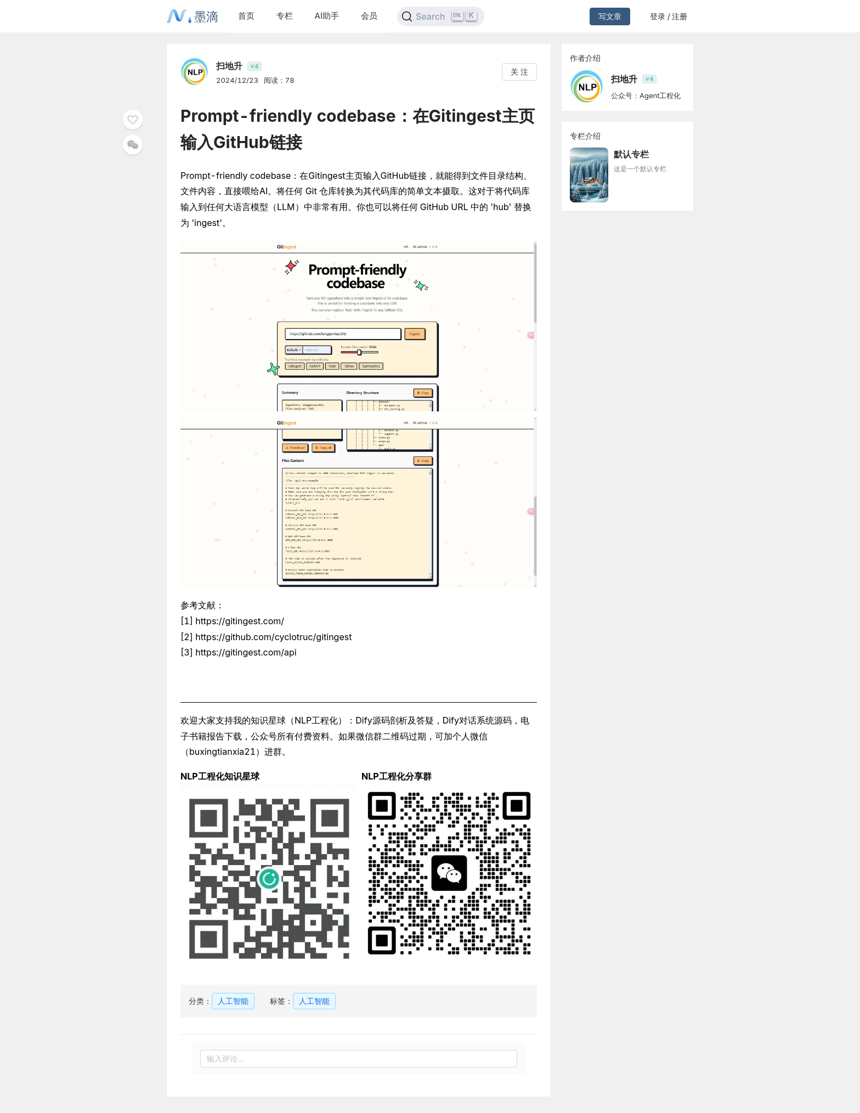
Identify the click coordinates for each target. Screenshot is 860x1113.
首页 (246, 15)
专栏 (284, 15)
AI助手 (327, 15)
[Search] (440, 16)
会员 (369, 15)
